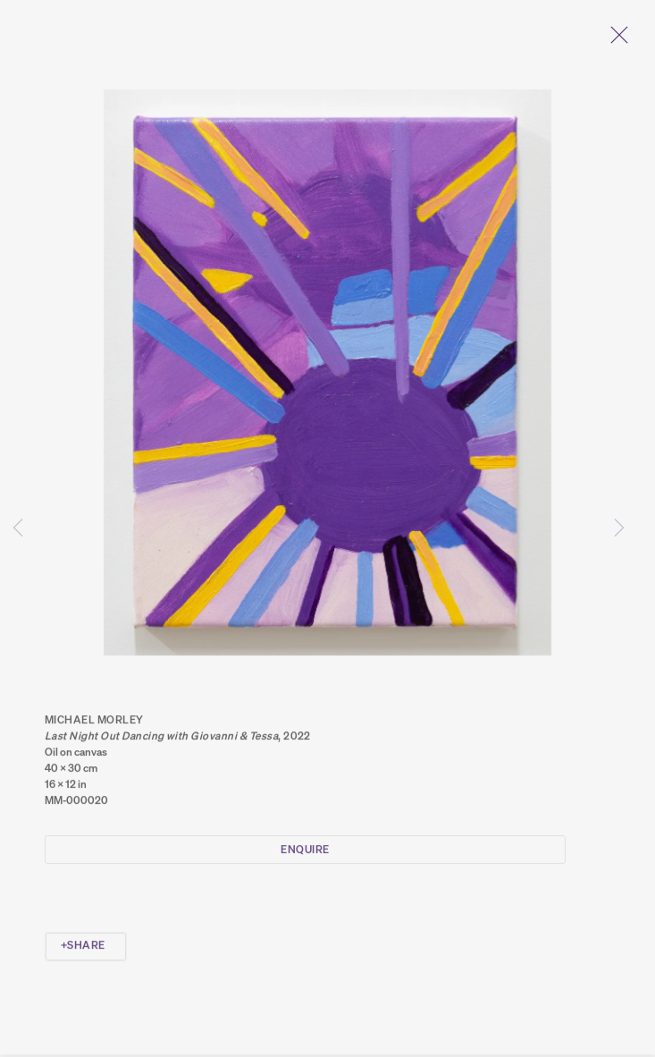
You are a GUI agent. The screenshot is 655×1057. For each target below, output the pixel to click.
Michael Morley (94, 724)
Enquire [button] (305, 854)
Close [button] (619, 40)
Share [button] (86, 950)
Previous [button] (18, 528)
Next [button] (619, 528)
